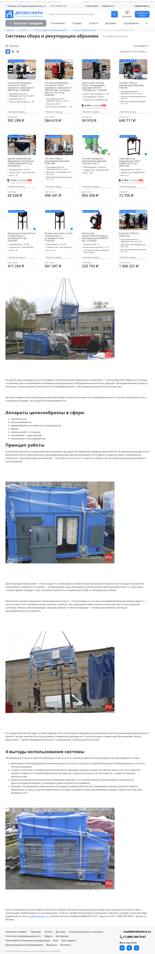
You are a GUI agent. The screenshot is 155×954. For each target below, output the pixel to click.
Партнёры (35, 931)
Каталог (23, 30)
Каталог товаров (26, 23)
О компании (57, 23)
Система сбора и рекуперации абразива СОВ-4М (131, 85)
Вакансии (51, 944)
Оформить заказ (142, 14)
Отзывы (77, 23)
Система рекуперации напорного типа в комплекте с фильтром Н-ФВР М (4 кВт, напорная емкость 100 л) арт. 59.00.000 (58, 89)
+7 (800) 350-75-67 (107, 6)
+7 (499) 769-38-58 (91, 6)
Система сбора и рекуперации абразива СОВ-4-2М (57, 161)
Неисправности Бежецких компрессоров (27, 940)
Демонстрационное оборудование (24, 944)
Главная (9, 30)
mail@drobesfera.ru (39, 916)
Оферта (48, 936)
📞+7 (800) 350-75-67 (133, 937)
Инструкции (62, 936)
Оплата (93, 23)
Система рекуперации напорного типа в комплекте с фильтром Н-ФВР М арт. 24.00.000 (21, 86)
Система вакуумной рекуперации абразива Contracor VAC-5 (94, 161)
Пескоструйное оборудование (50, 30)
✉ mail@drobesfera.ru (141, 6)
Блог (55, 940)
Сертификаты (131, 23)
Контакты (65, 944)
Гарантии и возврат (16, 931)
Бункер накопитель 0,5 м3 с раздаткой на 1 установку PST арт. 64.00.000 (21, 237)
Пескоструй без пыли (84, 30)
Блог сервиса (68, 940)
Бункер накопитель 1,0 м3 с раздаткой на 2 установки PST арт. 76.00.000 (58, 237)
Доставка (110, 23)
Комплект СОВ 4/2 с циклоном (129, 234)
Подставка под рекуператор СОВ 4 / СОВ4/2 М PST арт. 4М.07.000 (130, 162)
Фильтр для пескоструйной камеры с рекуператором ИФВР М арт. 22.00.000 (95, 237)
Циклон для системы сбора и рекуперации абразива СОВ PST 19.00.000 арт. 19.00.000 (94, 86)
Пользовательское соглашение (86, 931)
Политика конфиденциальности (23, 936)
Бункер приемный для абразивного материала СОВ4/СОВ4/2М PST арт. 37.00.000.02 (21, 162)
